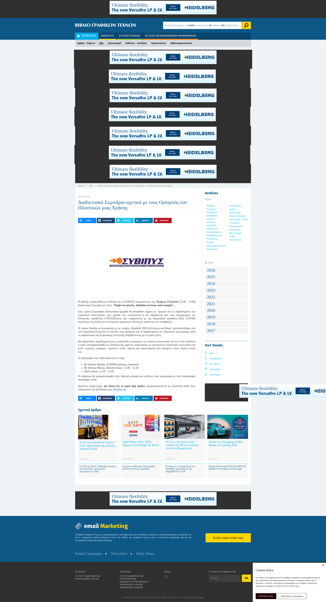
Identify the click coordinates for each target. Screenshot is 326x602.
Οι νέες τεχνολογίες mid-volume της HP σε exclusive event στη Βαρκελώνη (182, 445)
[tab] (226, 270)
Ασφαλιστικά (235, 226)
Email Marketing (128, 578)
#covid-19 (214, 364)
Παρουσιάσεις (158, 43)
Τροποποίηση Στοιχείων (131, 587)
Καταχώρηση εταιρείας (131, 584)
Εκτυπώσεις (212, 249)
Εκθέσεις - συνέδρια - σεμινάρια (212, 222)
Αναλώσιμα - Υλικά (238, 219)
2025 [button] (211, 276)
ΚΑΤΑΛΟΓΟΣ (107, 35)
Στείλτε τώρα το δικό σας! (228, 537)
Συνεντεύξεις (235, 239)
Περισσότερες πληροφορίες (292, 596)
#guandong (215, 369)
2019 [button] (211, 317)
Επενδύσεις (212, 239)
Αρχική (81, 185)
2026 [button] (211, 270)
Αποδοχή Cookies (266, 596)
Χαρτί (232, 209)
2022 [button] (211, 297)
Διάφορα (211, 205)
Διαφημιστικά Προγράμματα (134, 581)
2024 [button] (211, 283)
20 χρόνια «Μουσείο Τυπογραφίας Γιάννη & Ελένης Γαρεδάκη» (139, 467)
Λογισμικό (234, 223)
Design (210, 242)
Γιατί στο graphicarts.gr (131, 576)
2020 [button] (211, 310)
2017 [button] (211, 330)
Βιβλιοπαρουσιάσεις (181, 43)
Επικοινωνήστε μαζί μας (87, 578)
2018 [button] (211, 324)
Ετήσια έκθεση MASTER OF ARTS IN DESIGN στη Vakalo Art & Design (227, 467)
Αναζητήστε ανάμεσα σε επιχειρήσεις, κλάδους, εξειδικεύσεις (201, 25)
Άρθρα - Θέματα (86, 43)
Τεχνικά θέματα (214, 232)
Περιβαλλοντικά (214, 235)
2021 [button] (211, 303)
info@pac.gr (119, 389)
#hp (211, 353)
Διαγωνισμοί (114, 43)
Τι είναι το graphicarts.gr (87, 576)
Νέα (101, 43)
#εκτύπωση (215, 374)
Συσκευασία (235, 205)
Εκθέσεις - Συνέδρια (136, 43)
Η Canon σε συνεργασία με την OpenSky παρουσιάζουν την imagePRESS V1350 (180, 469)
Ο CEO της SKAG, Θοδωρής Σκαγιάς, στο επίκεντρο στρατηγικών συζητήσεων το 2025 (98, 469)
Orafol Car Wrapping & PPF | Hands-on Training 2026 (226, 443)
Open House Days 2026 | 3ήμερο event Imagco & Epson (141, 443)
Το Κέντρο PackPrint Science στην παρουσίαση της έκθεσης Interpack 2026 (97, 445)
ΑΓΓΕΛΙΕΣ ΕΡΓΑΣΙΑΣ (129, 35)
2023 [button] (211, 290)
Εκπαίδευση (212, 215)
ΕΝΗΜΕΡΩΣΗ (86, 35)
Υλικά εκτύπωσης (237, 216)
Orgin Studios (197, 597)
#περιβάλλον (216, 358)
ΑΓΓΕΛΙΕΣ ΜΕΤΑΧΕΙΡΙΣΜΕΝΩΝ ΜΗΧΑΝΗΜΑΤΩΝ (170, 35)
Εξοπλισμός (234, 212)
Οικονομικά (234, 229)
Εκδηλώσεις (212, 228)
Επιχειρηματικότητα (216, 245)
